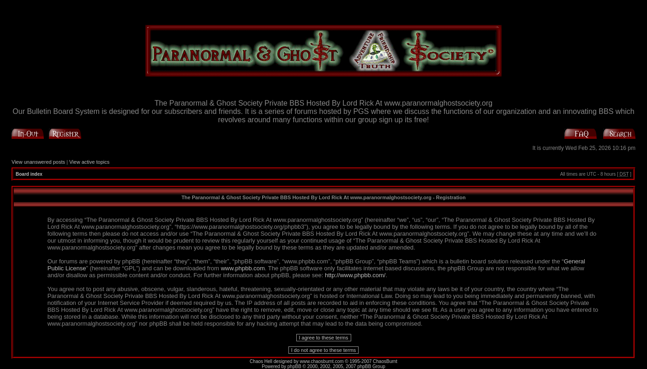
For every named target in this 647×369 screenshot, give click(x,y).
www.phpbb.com (242, 268)
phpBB (294, 366)
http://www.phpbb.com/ (355, 275)
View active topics (89, 162)
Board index (29, 174)
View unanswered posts (38, 162)
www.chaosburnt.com (322, 361)
